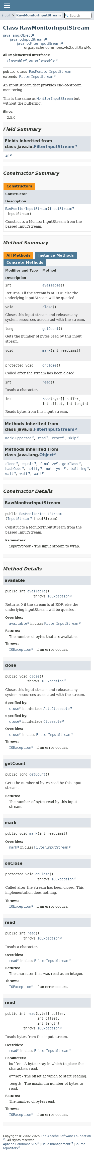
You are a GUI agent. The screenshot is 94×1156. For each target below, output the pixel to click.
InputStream (60, 209)
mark (46, 350)
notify (34, 469)
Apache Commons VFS (20, 1144)
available (51, 285)
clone (10, 464)
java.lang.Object (17, 35)
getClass (70, 464)
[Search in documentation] (78, 15)
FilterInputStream (36, 77)
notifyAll (55, 469)
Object (46, 454)
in (7, 155)
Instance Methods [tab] (56, 255)
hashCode (13, 469)
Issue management (55, 1144)
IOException (58, 596)
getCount (50, 329)
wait (9, 474)
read (46, 382)
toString (78, 469)
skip (72, 438)
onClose (49, 365)
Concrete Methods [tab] (25, 262)
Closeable (16, 61)
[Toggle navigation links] (7, 5)
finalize (48, 464)
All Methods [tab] (18, 255)
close (47, 307)
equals (28, 464)
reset (57, 438)
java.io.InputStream (27, 39)
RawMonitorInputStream (38, 15)
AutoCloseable (42, 61)
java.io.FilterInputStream (39, 43)
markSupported (18, 438)
